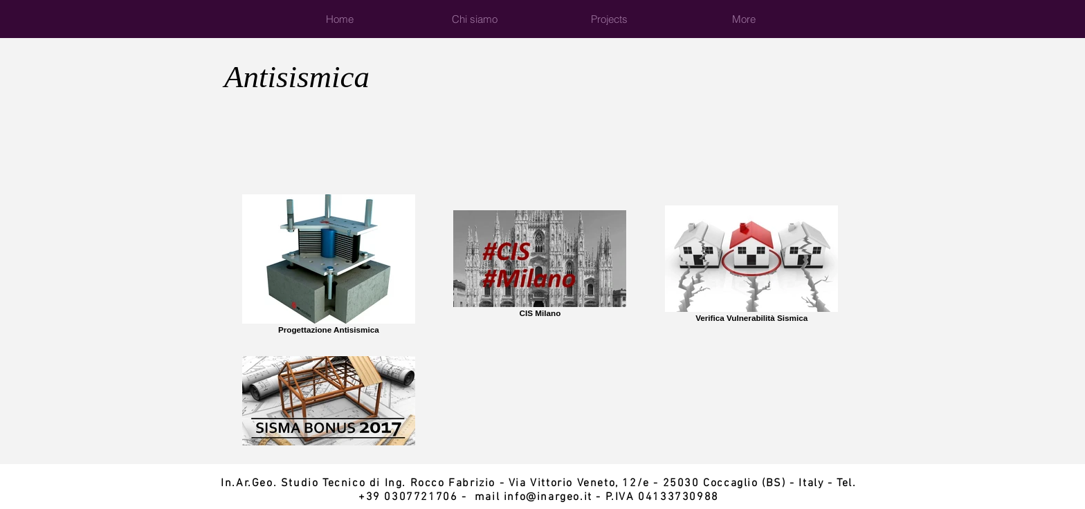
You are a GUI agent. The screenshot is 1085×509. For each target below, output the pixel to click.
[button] (609, 19)
